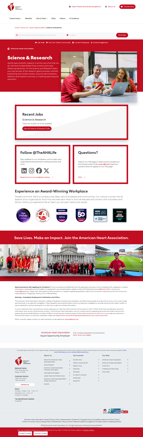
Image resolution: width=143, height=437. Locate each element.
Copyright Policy (85, 419)
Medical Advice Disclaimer (70, 419)
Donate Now (127, 7)
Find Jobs (122, 35)
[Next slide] (141, 260)
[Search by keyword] (39, 35)
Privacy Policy (55, 419)
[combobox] (39, 35)
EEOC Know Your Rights (82, 335)
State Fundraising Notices (112, 422)
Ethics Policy (114, 419)
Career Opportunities (37, 28)
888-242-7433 (104, 289)
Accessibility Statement (101, 419)
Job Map (39, 43)
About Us (110, 7)
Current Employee (80, 43)
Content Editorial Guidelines (76, 422)
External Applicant (99, 43)
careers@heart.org (105, 164)
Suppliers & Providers (94, 422)
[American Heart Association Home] (23, 6)
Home (17, 28)
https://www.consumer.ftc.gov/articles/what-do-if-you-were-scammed (81, 315)
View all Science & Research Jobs (37, 129)
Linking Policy (45, 422)
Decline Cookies (40, 433)
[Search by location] (90, 35)
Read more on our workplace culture (36, 177)
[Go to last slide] (2, 260)
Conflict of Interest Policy (31, 422)
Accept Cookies (25, 433)
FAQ (81, 177)
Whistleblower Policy (59, 422)
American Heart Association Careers (36, 419)
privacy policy (88, 430)
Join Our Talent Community (58, 43)
